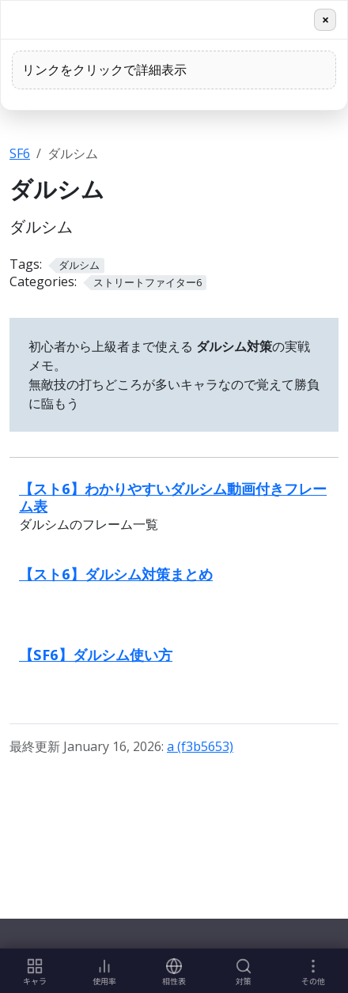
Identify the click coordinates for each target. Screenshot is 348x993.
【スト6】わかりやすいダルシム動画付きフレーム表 (173, 496)
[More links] (313, 971)
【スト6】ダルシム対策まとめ (116, 573)
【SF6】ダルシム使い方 (95, 654)
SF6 (19, 153)
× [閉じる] (325, 19)
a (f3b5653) (200, 746)
